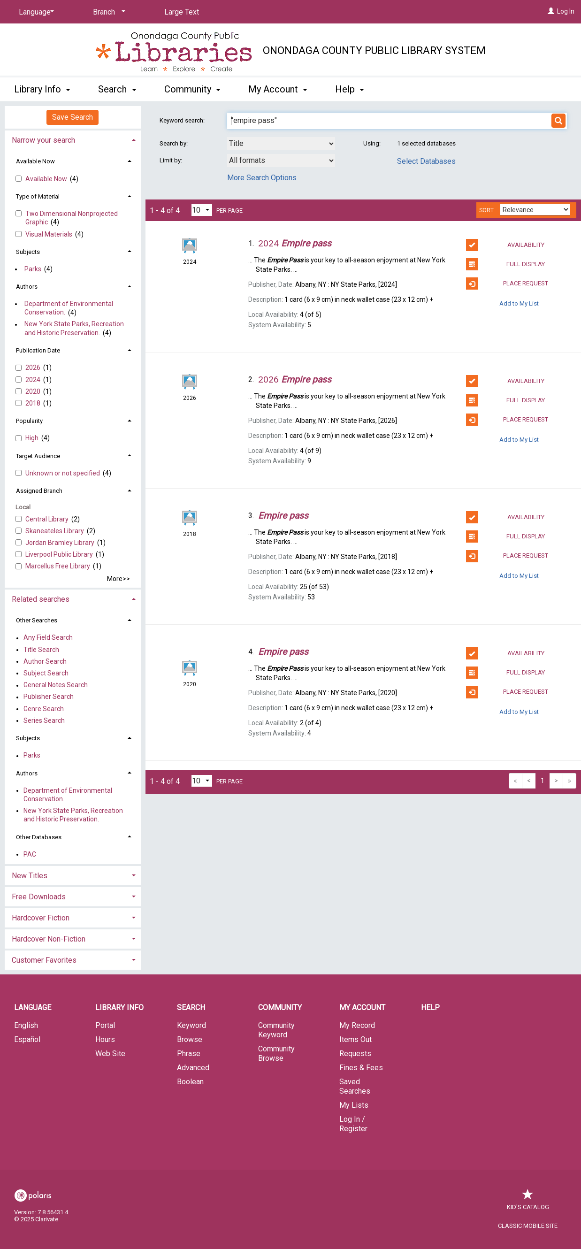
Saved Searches (354, 1086)
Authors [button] (27, 286)
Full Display (505, 264)
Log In (565, 11)
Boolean (190, 1081)
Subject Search (46, 673)
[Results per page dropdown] (201, 210)
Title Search (41, 649)
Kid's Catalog (528, 1202)
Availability (505, 245)
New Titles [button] (29, 875)
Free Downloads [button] (39, 896)
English (26, 1025)
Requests (355, 1053)
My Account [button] (277, 89)
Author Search (45, 661)
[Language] (34, 12)
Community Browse (276, 1053)
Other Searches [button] (36, 620)
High (32, 438)
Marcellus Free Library (58, 566)
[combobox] (281, 143)
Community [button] (192, 89)
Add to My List (519, 303)
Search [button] (117, 89)
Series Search (44, 720)
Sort (486, 210)
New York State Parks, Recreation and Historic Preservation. (74, 329)
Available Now (47, 179)
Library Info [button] (42, 89)
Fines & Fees (361, 1067)
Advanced (193, 1067)
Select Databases (426, 161)
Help (430, 1007)
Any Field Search (48, 638)
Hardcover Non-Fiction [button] (48, 939)
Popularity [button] (29, 420)
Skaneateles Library (55, 531)
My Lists (353, 1105)
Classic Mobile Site (528, 1225)
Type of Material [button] (38, 196)
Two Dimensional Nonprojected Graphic (71, 218)
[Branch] (107, 12)
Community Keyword (276, 1030)
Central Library (47, 519)
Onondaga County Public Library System (374, 50)
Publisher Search (48, 697)
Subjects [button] (28, 251)
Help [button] (349, 89)
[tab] (73, 139)
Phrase (188, 1053)
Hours (105, 1039)
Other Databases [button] (38, 837)
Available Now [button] (35, 161)
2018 (33, 403)
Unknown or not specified (63, 473)
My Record (357, 1025)
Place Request (507, 283)
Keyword (191, 1025)
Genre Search (43, 709)
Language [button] (32, 1007)
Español (27, 1039)
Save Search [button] (72, 117)
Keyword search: (183, 120)
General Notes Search (55, 685)
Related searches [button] (40, 599)
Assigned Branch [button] (39, 490)
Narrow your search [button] (43, 140)
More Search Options (262, 177)
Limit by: (171, 160)
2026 (33, 367)
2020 (33, 391)
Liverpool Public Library (59, 554)
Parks (32, 269)
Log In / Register (353, 1124)
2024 (33, 379)
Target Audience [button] (38, 456)
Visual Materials (49, 234)
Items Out (355, 1039)
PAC (29, 854)
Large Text (181, 12)
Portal (105, 1025)
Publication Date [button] (38, 350)
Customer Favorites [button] (44, 960)
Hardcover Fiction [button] (40, 917)
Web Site (110, 1053)
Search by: (174, 143)
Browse (189, 1039)
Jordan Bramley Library (60, 542)
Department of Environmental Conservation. (68, 308)
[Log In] (551, 11)
